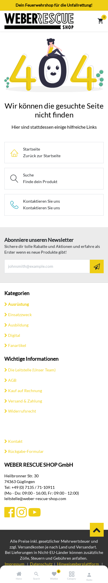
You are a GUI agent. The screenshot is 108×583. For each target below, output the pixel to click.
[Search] (36, 574)
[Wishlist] (54, 574)
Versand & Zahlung (25, 400)
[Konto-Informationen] (89, 574)
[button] (97, 266)
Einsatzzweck (20, 314)
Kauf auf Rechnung (25, 390)
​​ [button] (97, 530)
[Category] (71, 574)
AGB (12, 380)
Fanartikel (17, 345)
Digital (14, 335)
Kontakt (15, 441)
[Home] (19, 574)
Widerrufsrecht (22, 411)
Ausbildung (18, 324)
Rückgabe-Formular (26, 451)
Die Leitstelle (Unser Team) (32, 369)
